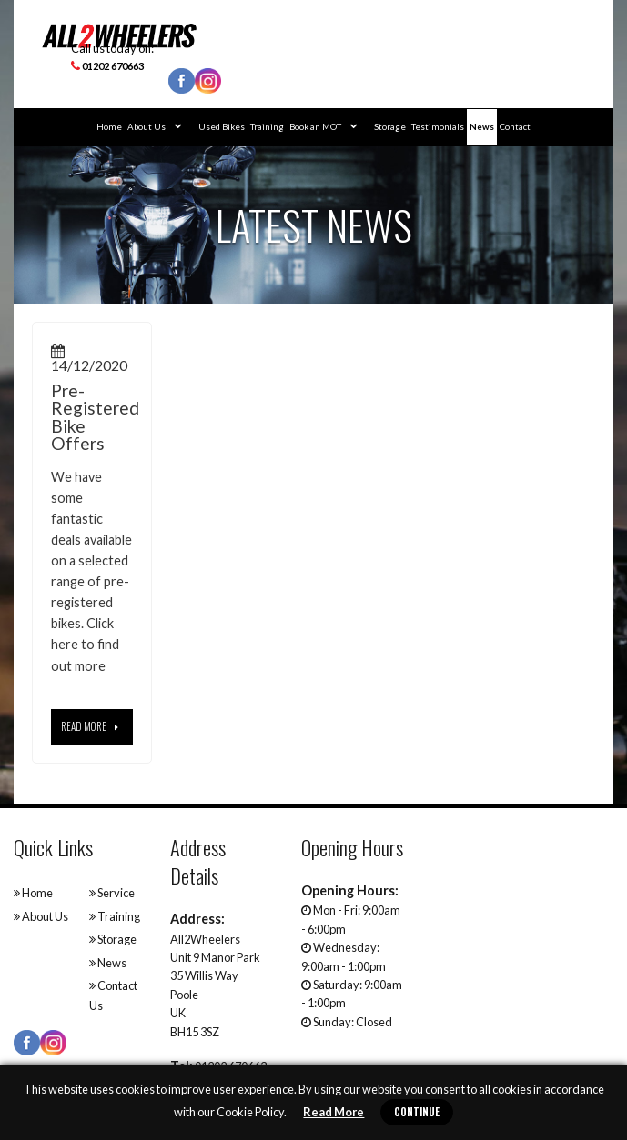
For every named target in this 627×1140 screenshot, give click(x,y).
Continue (417, 1112)
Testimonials (437, 127)
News (482, 127)
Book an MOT (323, 127)
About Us (154, 127)
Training (267, 127)
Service (112, 892)
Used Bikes (221, 127)
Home (109, 127)
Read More (333, 1112)
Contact (515, 127)
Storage (390, 127)
